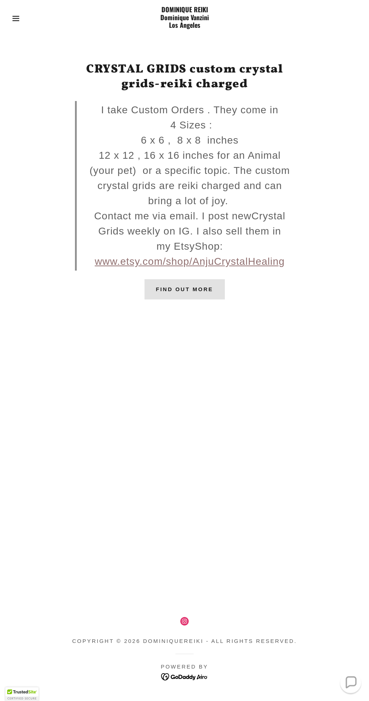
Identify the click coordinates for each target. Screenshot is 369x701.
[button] (18, 18)
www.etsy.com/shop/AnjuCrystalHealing (190, 261)
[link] (184, 25)
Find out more (184, 289)
